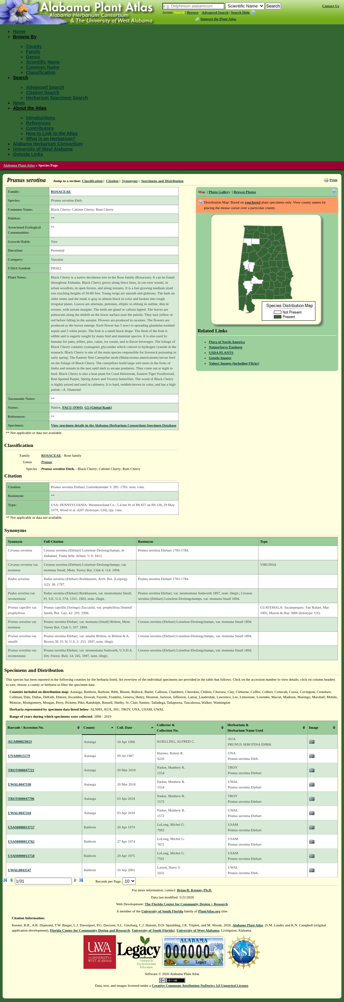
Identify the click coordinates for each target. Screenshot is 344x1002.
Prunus (46, 462)
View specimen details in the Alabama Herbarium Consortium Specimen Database (113, 425)
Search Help (240, 12)
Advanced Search (215, 12)
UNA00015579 (19, 756)
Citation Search (42, 92)
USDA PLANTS (221, 352)
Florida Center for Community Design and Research (90, 930)
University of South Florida (162, 911)
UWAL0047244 (19, 813)
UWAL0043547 (19, 870)
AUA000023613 (20, 741)
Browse (192, 12)
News (19, 102)
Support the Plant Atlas (218, 19)
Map (201, 192)
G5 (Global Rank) (98, 407)
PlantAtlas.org (209, 911)
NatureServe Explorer (226, 347)
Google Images (220, 358)
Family (33, 51)
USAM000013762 (21, 841)
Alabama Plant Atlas (19, 165)
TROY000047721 (21, 770)
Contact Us (330, 6)
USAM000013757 (21, 827)
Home (19, 31)
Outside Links (28, 154)
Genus (33, 56)
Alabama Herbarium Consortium (48, 143)
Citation (112, 181)
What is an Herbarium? (50, 138)
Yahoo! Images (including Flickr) (234, 363)
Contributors (40, 128)
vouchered (253, 202)
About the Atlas (29, 108)
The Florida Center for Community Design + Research (186, 904)
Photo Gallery (219, 192)
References (38, 123)
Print (333, 180)
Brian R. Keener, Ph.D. (194, 890)
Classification (41, 72)
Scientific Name (43, 62)
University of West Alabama (43, 149)
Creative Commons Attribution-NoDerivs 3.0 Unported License (200, 985)
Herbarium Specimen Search (57, 97)
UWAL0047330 (19, 784)
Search (179, 12)
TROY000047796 (21, 798)
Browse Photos (245, 192)
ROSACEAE (61, 191)
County (34, 46)
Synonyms (130, 181)
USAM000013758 (21, 856)
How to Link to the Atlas (52, 133)
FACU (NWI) (72, 407)
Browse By (24, 36)
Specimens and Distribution (162, 181)
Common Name (42, 67)
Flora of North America (227, 342)
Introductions (40, 117)
